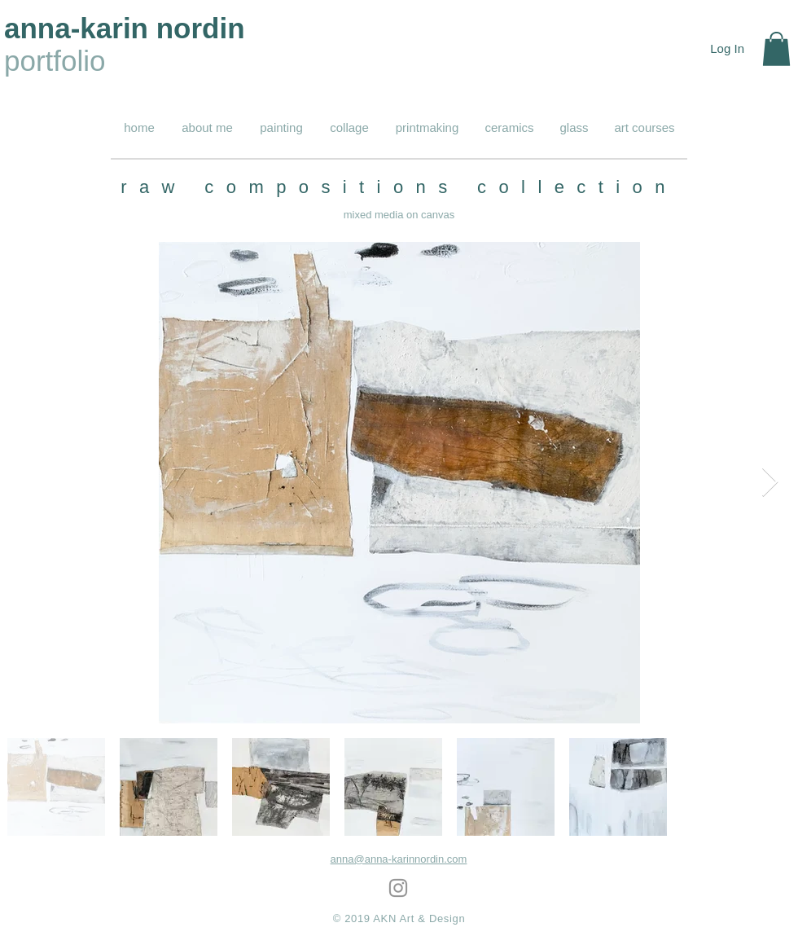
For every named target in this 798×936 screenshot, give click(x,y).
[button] (776, 49)
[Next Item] (770, 483)
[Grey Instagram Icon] (398, 888)
